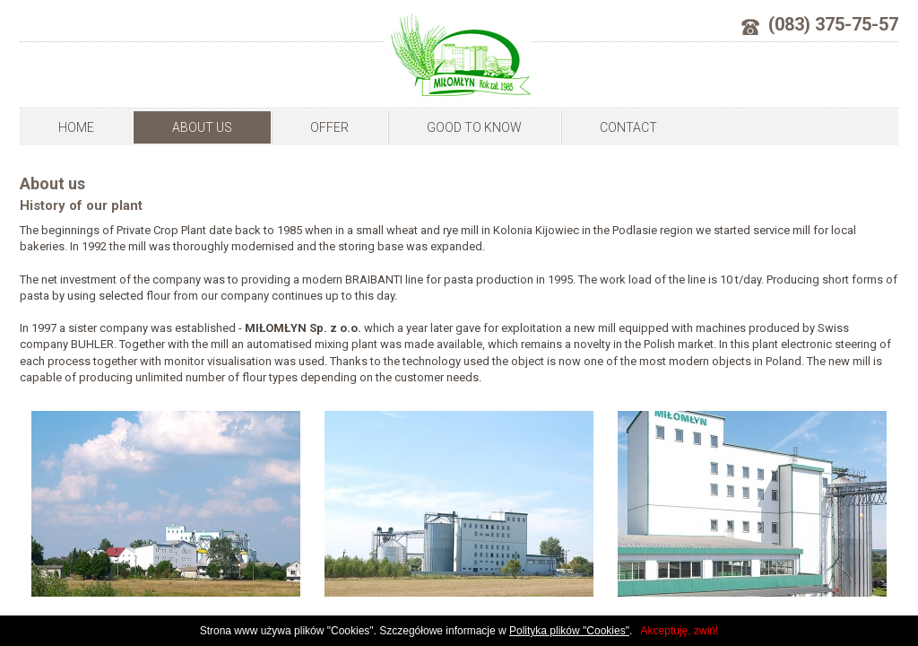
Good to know (474, 127)
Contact (628, 127)
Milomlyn (457, 57)
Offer (329, 127)
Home (76, 127)
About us (202, 127)
